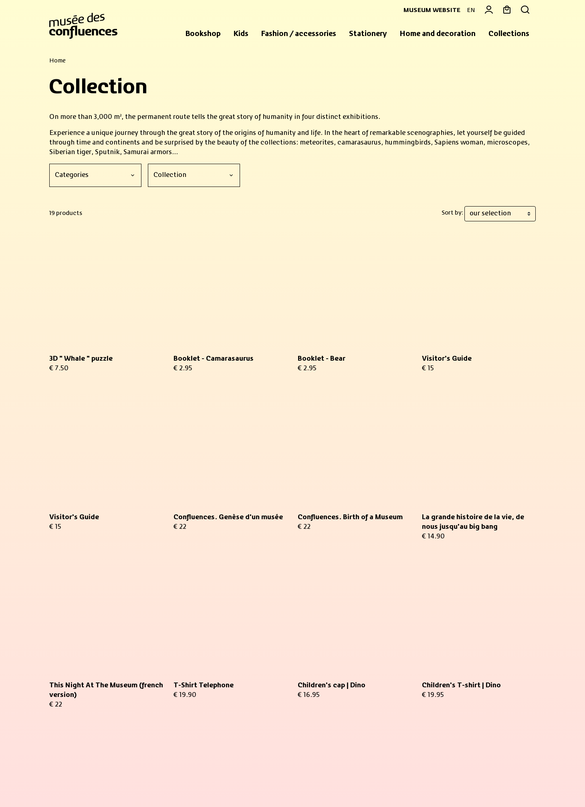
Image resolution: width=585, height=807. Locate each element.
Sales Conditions (72, 782)
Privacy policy (179, 782)
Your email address (214, 608)
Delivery (435, 686)
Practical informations (91, 708)
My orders (437, 618)
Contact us (439, 667)
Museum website (428, 10)
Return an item (445, 676)
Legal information (127, 782)
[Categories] (95, 175)
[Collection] (194, 175)
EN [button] (471, 10)
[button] (203, 34)
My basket (438, 608)
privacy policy (188, 689)
